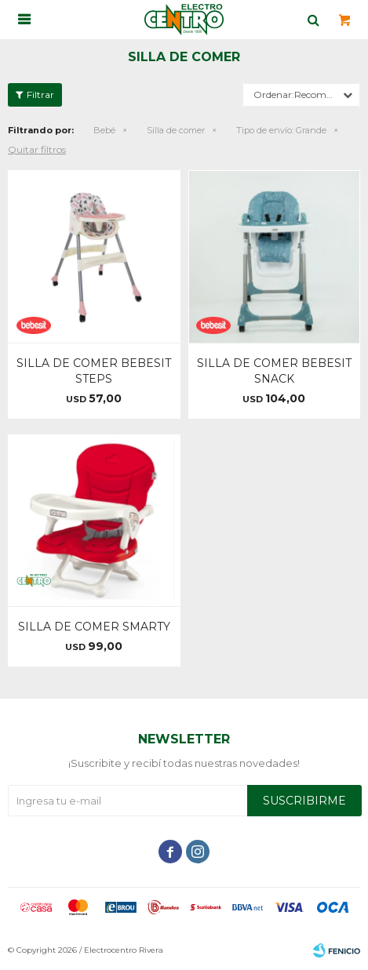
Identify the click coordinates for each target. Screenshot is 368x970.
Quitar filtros (37, 149)
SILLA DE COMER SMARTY (94, 626)
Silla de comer (176, 130)
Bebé (104, 130)
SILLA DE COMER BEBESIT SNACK (274, 371)
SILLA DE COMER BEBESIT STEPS (93, 371)
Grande (281, 130)
